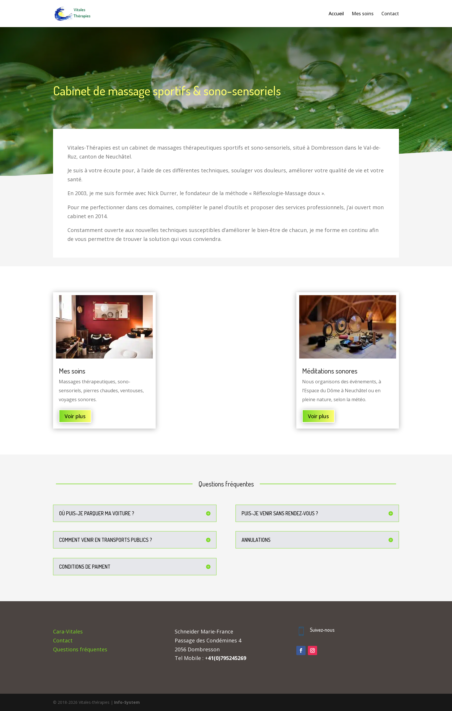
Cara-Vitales (68, 631)
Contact (63, 640)
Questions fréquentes (80, 649)
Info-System (127, 702)
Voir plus (75, 416)
